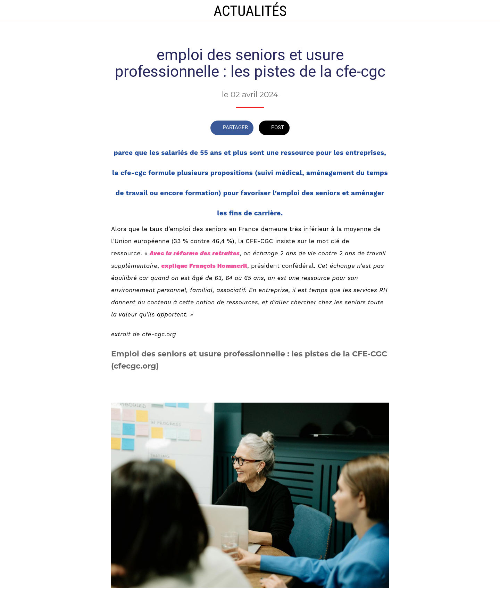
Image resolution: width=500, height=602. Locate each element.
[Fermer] (14, 11)
